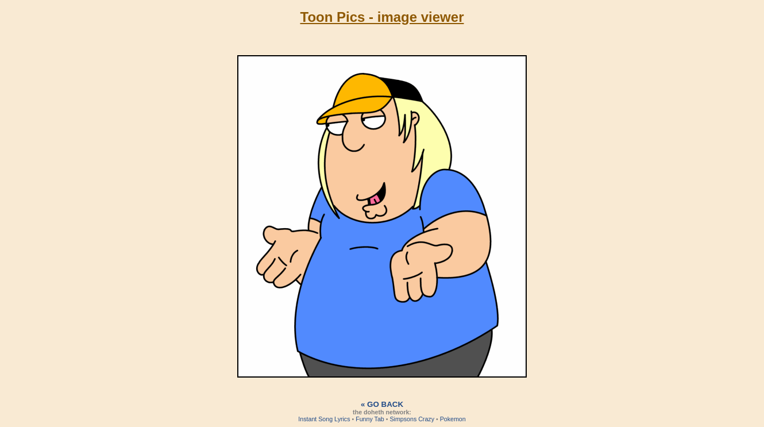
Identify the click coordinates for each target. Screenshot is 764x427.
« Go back (382, 404)
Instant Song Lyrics (324, 419)
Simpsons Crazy (411, 419)
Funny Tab (370, 419)
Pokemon (453, 419)
